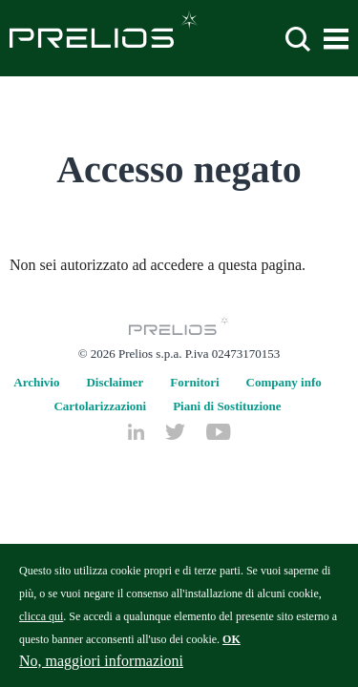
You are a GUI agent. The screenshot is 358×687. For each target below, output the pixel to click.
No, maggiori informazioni (101, 669)
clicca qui (41, 625)
